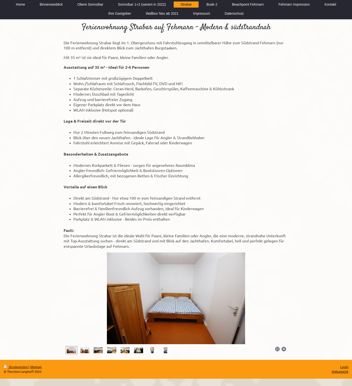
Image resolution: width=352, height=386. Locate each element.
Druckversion (16, 367)
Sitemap (36, 367)
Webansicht (340, 371)
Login (344, 367)
